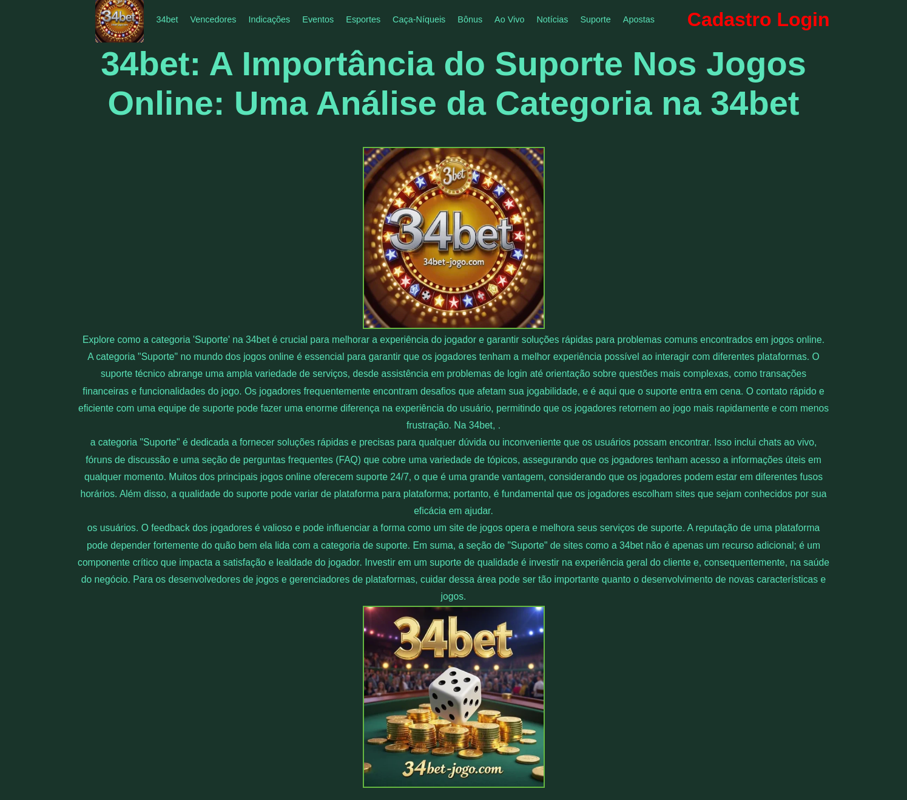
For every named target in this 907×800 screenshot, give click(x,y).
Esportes (363, 19)
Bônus (469, 19)
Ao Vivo (509, 19)
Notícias (552, 19)
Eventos (318, 19)
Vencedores (213, 19)
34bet (167, 19)
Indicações (270, 19)
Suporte (595, 19)
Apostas (639, 19)
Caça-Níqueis (419, 19)
